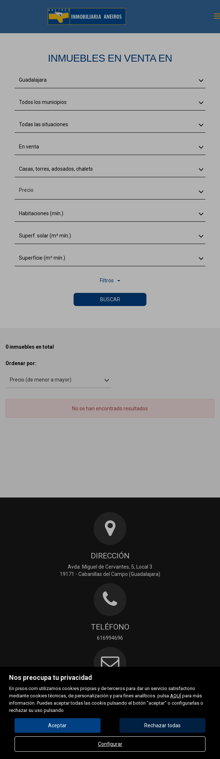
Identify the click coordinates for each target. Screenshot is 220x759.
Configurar (110, 744)
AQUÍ (175, 695)
